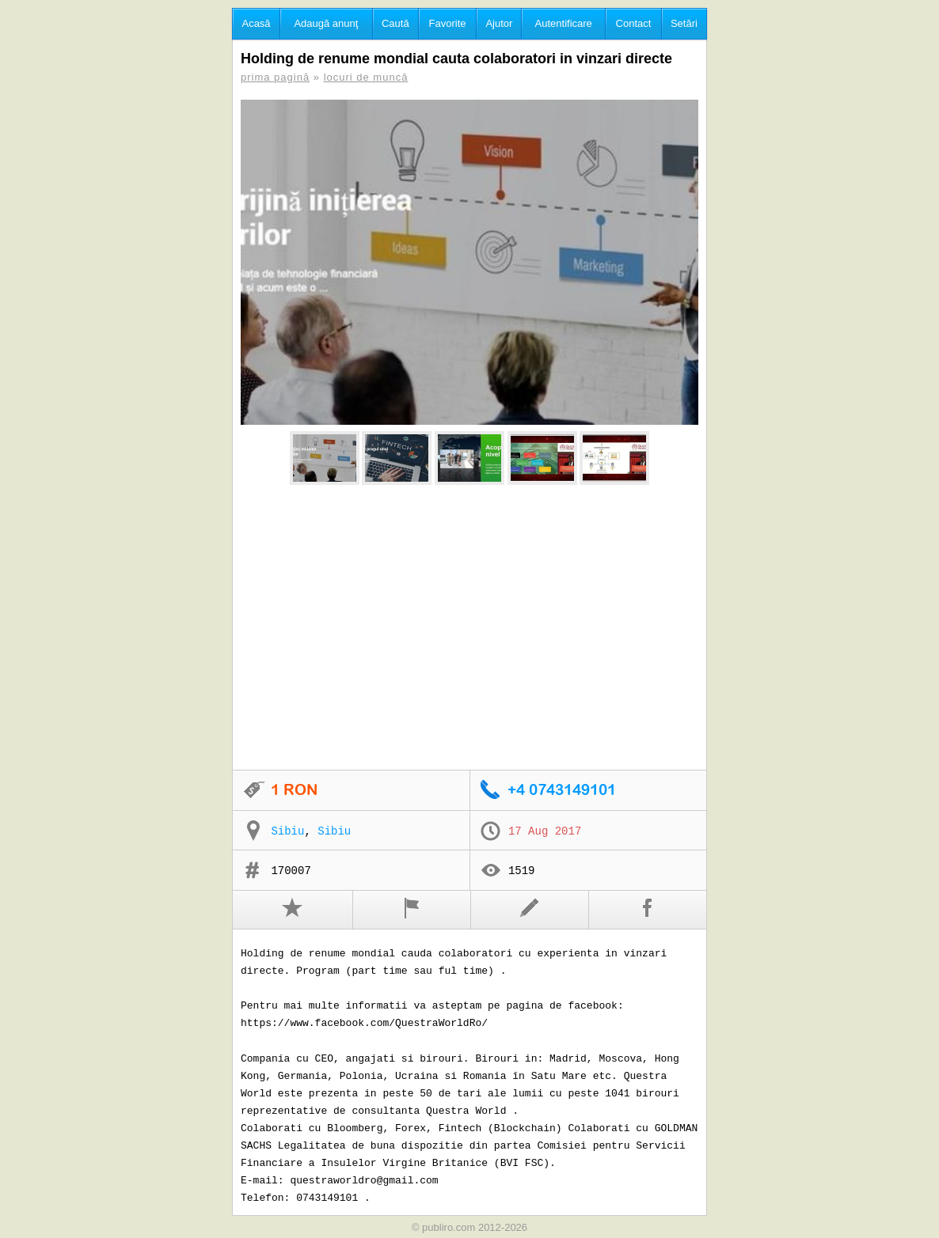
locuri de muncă (366, 77)
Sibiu (287, 831)
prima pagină (275, 77)
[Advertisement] (469, 628)
